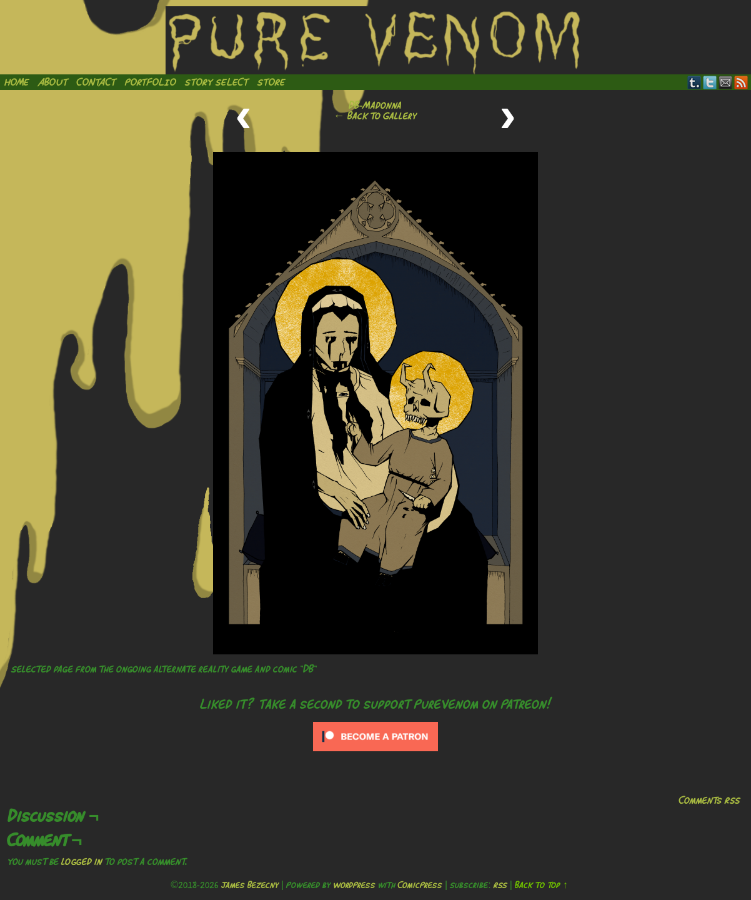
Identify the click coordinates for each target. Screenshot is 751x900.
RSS (741, 82)
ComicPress (420, 885)
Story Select (217, 82)
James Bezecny (250, 885)
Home (16, 82)
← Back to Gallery (375, 115)
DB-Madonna (375, 105)
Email (726, 82)
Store (271, 82)
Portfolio (150, 82)
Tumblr (694, 82)
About (53, 82)
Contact (96, 82)
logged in (81, 861)
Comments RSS (709, 800)
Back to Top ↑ (541, 885)
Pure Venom (375, 40)
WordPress (354, 885)
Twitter (710, 82)
